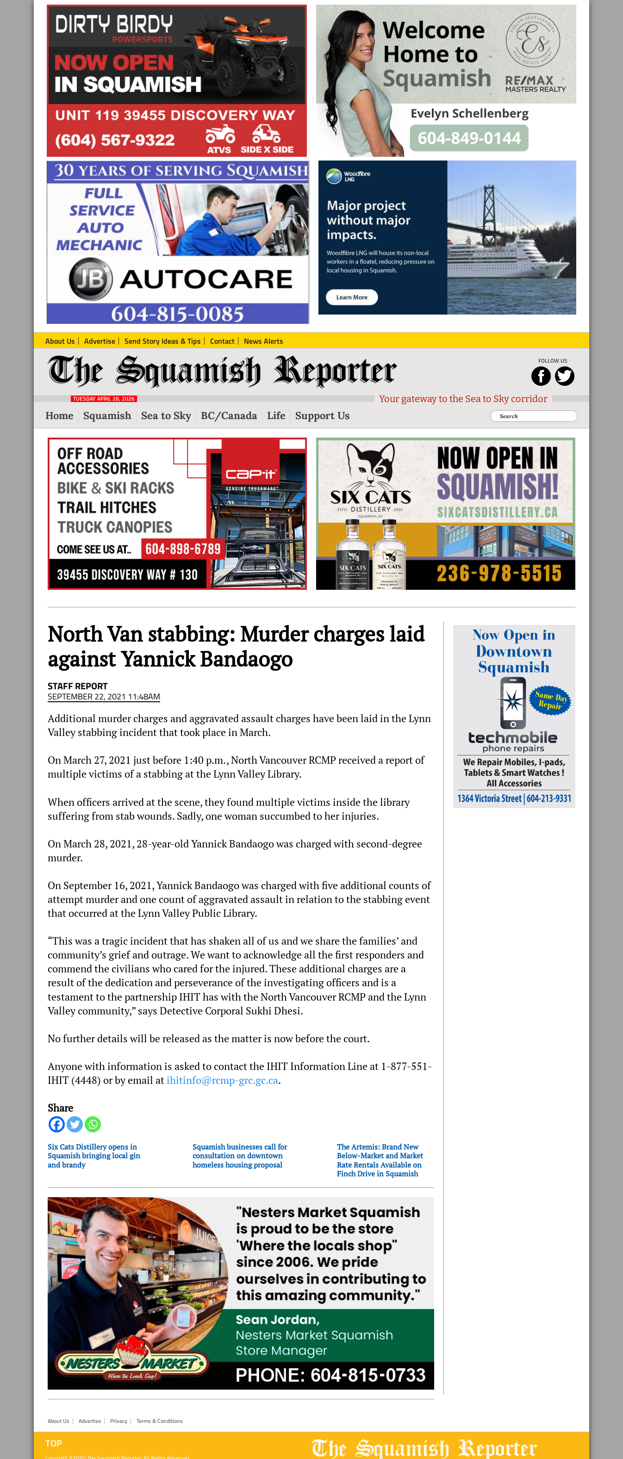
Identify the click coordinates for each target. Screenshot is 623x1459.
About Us (58, 1421)
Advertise (90, 1421)
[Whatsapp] (93, 1124)
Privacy (118, 1421)
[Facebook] (57, 1124)
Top (53, 1443)
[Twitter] (75, 1124)
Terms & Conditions (160, 1421)
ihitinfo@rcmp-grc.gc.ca (222, 1080)
